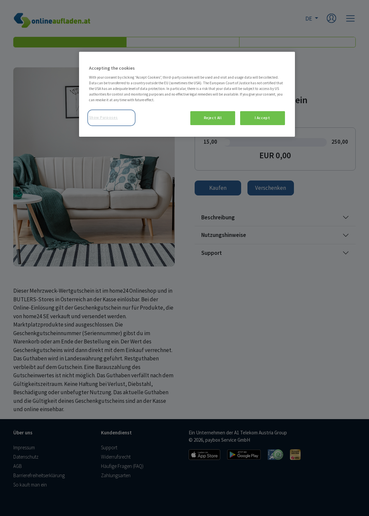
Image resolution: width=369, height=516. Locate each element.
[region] (187, 94)
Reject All (213, 117)
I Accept (262, 117)
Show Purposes (103, 117)
